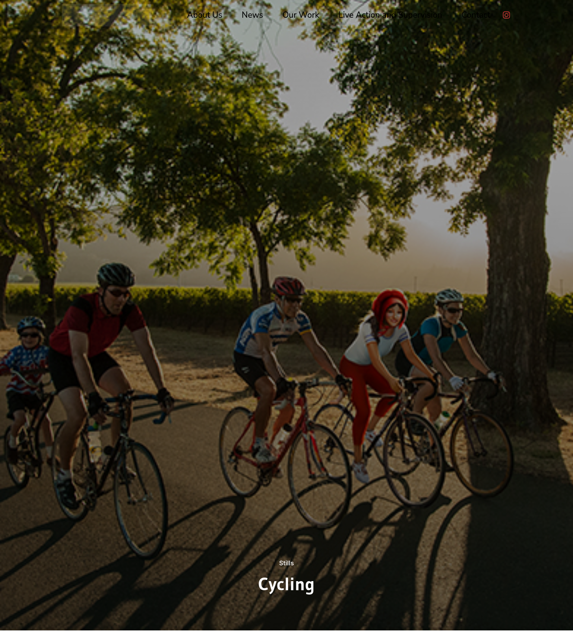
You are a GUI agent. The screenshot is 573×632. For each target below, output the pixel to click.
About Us (205, 15)
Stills (286, 563)
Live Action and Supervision (390, 15)
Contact (475, 15)
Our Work (301, 15)
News (252, 15)
